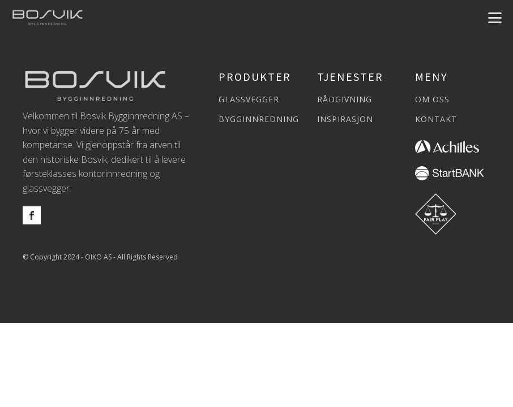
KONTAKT (436, 119)
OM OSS (432, 99)
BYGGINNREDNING (259, 119)
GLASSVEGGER (249, 99)
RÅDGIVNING (344, 99)
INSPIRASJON (345, 119)
